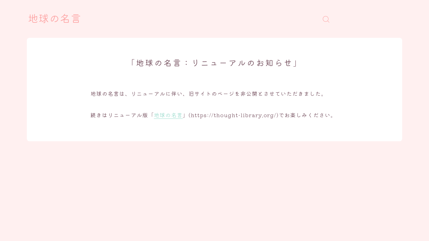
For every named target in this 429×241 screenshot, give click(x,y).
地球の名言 (54, 19)
